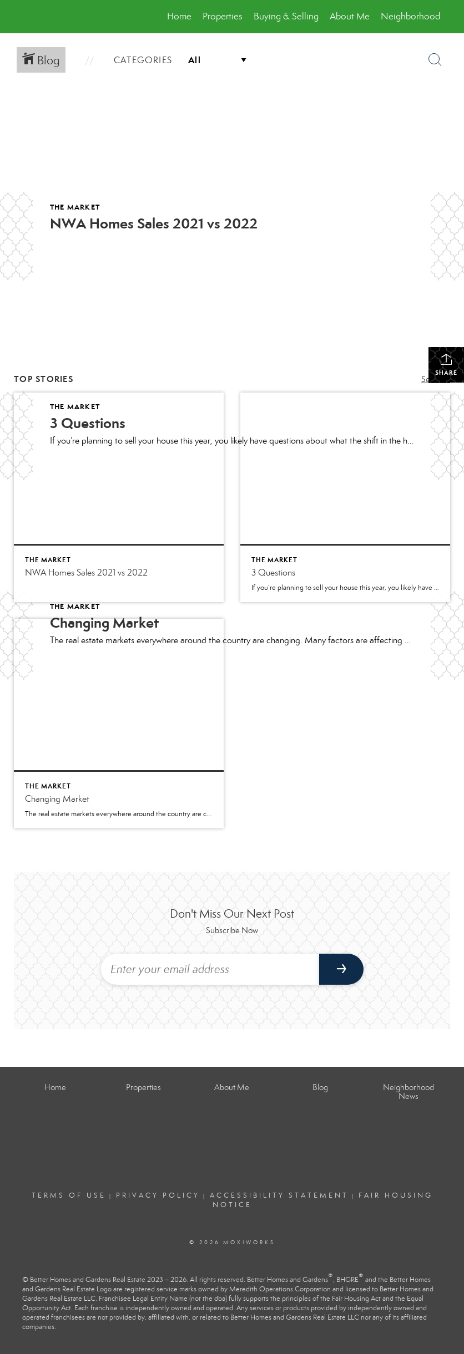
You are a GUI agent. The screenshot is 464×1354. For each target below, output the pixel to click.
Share (446, 364)
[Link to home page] (30, 16)
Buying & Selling (286, 16)
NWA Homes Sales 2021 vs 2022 (154, 223)
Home (179, 16)
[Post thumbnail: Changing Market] (119, 723)
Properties (223, 16)
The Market (75, 207)
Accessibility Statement (279, 1195)
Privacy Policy (158, 1195)
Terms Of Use (69, 1195)
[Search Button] (435, 60)
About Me (350, 16)
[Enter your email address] (210, 969)
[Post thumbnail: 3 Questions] (345, 497)
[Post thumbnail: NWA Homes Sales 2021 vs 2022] (119, 497)
